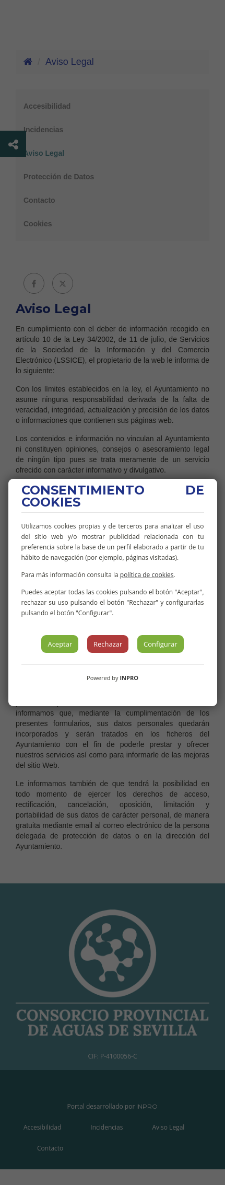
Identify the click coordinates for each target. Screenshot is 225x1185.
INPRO (129, 678)
